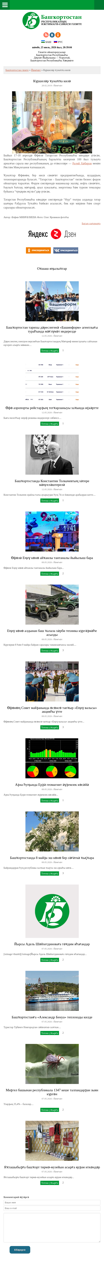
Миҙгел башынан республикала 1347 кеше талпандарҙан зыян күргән (52, 1092)
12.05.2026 (47, 336)
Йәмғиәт (36, 70)
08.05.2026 (47, 562)
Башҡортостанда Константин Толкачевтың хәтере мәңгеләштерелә (52, 483)
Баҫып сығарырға (91, 223)
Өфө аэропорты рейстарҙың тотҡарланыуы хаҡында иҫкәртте (52, 408)
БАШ (46, 41)
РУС (58, 41)
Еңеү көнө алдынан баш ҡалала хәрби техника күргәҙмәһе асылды (52, 633)
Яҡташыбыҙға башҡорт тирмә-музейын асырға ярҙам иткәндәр (52, 1167)
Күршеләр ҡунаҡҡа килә (52, 81)
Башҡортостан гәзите (17, 70)
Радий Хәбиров (82, 163)
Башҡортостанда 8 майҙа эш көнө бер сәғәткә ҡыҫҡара (52, 858)
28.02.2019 (47, 85)
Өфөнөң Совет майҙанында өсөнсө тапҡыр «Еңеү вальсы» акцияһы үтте (52, 710)
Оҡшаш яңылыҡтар (52, 268)
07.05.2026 (47, 949)
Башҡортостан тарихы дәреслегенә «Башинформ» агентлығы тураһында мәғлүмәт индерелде (52, 329)
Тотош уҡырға (49, 350)
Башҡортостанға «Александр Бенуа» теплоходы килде (52, 1017)
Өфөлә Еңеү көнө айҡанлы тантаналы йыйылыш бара (52, 558)
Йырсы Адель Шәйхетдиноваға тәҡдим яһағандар (52, 944)
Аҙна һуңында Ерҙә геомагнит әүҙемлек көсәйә (52, 785)
